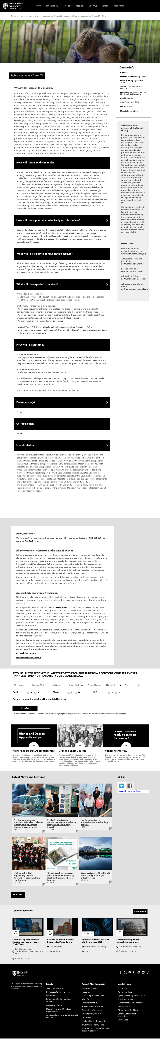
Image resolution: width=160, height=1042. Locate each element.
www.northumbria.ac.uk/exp (133, 254)
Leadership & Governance (93, 999)
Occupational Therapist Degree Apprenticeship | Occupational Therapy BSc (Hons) (75, 16)
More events (140, 915)
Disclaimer (86, 1021)
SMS (95, 696)
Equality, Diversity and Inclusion (131, 999)
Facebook (130, 789)
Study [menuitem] (38, 6)
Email (15, 696)
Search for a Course (54, 992)
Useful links (125, 987)
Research (86, 996)
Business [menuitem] (67, 6)
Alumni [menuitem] (105, 6)
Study (49, 987)
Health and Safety (125, 1003)
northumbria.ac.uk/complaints (134, 289)
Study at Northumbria (29, 16)
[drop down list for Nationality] (114, 688)
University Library (54, 1009)
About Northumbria (93, 987)
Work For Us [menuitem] (119, 6)
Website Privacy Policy (91, 1017)
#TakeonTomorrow (116, 754)
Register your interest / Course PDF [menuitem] (27, 75)
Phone (56, 696)
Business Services (89, 992)
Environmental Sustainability (130, 1006)
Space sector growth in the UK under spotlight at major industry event (95, 879)
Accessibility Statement (92, 1014)
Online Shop (123, 1023)
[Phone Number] (95, 688)
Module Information (129, 111)
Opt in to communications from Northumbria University (39, 703)
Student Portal (124, 1010)
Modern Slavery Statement (93, 1025)
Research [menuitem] (80, 6)
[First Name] (22, 688)
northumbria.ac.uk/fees (131, 271)
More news (17, 898)
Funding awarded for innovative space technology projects (94, 826)
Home (13, 16)
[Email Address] (77, 688)
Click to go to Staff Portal (129, 1014)
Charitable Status (89, 1006)
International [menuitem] (52, 6)
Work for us (87, 1003)
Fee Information (127, 107)
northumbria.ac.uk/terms (132, 264)
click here (122, 717)
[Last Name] (59, 688)
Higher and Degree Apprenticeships (33, 754)
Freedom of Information (92, 1010)
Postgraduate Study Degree (58, 996)
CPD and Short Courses (72, 754)
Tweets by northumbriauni (130, 795)
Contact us (122, 992)
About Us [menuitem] (93, 6)
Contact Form (31, 545)
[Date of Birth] (40, 688)
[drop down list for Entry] (133, 688)
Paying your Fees (125, 996)
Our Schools (51, 999)
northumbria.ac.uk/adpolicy (133, 279)
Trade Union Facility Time (93, 1028)
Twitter (121, 789)
